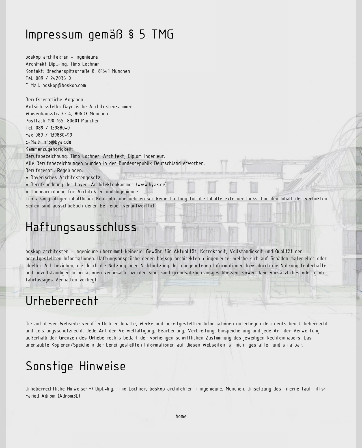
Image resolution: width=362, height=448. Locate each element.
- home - (181, 416)
